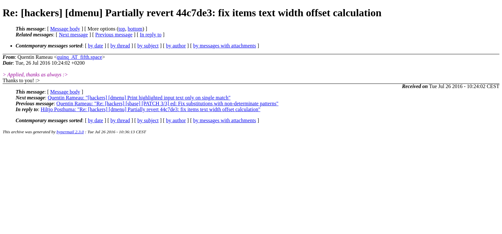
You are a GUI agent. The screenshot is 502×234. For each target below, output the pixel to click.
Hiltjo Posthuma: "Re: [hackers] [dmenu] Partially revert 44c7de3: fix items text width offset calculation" (150, 109)
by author (176, 45)
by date (95, 45)
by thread (120, 45)
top (121, 29)
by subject (147, 45)
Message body (65, 29)
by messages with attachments (224, 45)
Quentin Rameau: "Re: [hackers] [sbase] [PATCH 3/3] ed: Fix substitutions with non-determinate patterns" (167, 103)
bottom (135, 29)
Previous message (113, 34)
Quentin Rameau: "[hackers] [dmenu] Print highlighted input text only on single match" (139, 97)
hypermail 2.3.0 (70, 131)
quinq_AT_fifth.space (79, 57)
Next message (73, 34)
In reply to (151, 34)
